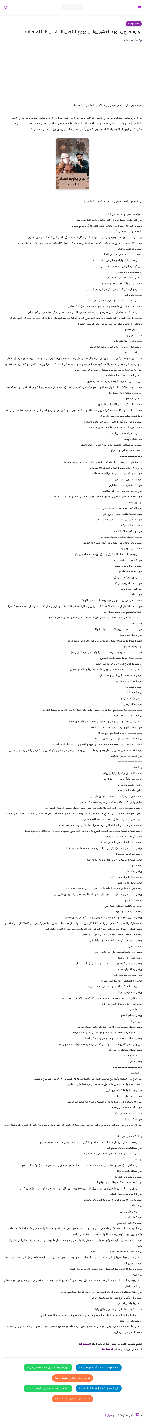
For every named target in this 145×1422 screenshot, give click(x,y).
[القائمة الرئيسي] (139, 7)
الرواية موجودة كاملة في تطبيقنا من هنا (72, 1378)
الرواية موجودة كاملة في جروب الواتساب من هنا (48, 1368)
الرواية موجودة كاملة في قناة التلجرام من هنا (98, 1368)
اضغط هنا (107, 1349)
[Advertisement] (72, 66)
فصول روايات (133, 24)
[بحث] (5, 7)
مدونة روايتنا (111, 1415)
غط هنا (82, 1344)
